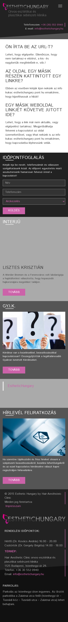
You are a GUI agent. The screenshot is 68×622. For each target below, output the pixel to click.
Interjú (11, 222)
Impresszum (13, 506)
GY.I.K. (9, 306)
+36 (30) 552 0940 (52, 25)
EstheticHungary (21, 386)
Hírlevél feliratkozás (29, 413)
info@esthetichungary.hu (49, 29)
